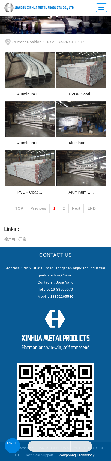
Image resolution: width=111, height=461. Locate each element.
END (91, 208)
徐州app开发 (15, 239)
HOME (52, 42)
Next (76, 208)
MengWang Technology (76, 455)
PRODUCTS (74, 42)
